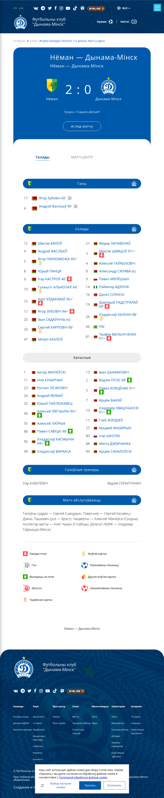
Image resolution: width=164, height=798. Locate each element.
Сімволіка (38, 745)
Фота (94, 715)
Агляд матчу (82, 126)
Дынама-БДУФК (21, 722)
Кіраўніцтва (39, 728)
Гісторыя (37, 722)
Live (21, 8)
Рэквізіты (37, 751)
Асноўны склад (20, 715)
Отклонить (115, 785)
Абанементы (118, 722)
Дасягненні (38, 715)
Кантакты (38, 758)
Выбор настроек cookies (54, 785)
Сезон (34, 41)
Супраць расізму (120, 728)
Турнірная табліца (81, 722)
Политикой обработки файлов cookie (82, 776)
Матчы (75, 715)
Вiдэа (94, 722)
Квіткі (114, 715)
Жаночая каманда (22, 728)
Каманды (136, 722)
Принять (89, 785)
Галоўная (19, 41)
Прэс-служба (59, 722)
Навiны (56, 715)
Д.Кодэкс (116, 735)
